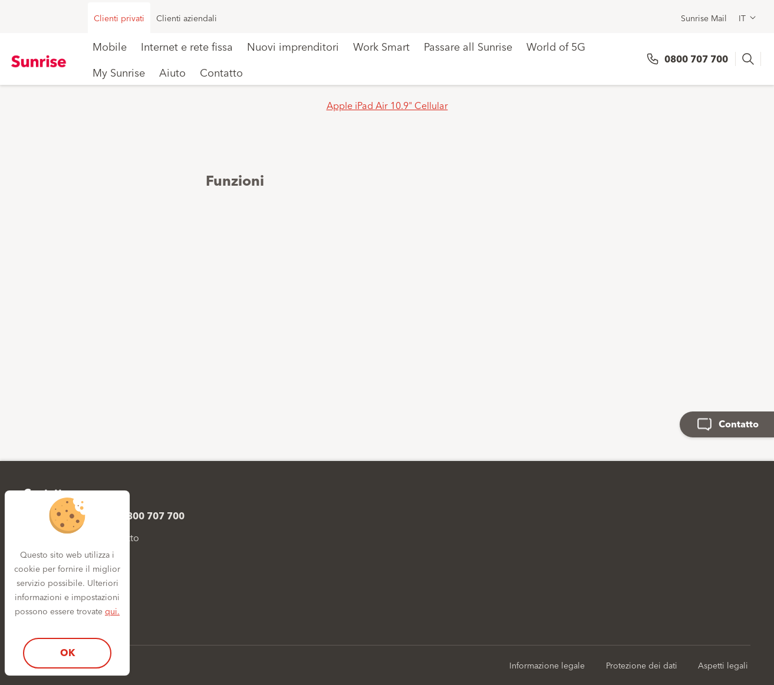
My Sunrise (119, 72)
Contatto (221, 72)
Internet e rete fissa (187, 46)
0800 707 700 (696, 58)
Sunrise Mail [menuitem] (704, 18)
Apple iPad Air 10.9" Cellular (387, 104)
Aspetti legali (723, 665)
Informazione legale (547, 665)
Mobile (110, 46)
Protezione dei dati (641, 665)
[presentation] (749, 59)
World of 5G (555, 46)
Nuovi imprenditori (293, 46)
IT (742, 18)
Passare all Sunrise (468, 46)
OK (67, 652)
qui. (112, 611)
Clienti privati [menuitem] (119, 18)
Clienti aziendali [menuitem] (186, 18)
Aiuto (172, 72)
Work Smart (381, 46)
